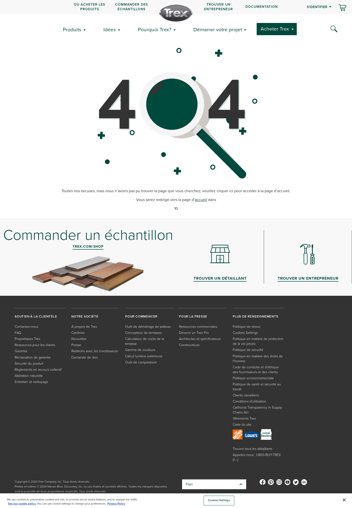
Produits (72, 29)
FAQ (18, 332)
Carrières (77, 332)
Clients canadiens (246, 395)
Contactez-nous (26, 326)
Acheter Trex (275, 28)
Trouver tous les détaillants (252, 448)
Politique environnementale (253, 378)
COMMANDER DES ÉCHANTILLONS (131, 6)
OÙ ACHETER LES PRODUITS (89, 6)
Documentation (261, 6)
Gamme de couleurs (140, 349)
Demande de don (84, 357)
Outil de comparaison (141, 362)
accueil (201, 199)
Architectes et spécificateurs (200, 338)
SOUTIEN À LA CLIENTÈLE (36, 316)
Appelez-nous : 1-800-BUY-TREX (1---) (257, 457)
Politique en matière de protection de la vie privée (258, 341)
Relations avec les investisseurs (94, 351)
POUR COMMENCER (141, 316)
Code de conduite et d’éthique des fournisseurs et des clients (256, 370)
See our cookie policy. (22, 504)
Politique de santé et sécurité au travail (257, 387)
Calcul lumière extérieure (143, 356)
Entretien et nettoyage (31, 381)
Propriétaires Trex (27, 338)
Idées (109, 29)
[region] (176, 500)
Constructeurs (189, 345)
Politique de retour (246, 326)
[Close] (344, 500)
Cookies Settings (245, 332)
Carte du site (242, 424)
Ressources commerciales (198, 326)
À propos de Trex (84, 326)
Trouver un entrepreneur (218, 6)
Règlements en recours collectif (38, 369)
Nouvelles (78, 338)
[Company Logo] (176, 13)
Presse (76, 345)
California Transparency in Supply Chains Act (257, 410)
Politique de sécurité (248, 349)
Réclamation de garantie (33, 357)
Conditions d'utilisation (249, 401)
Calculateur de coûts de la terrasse (144, 341)
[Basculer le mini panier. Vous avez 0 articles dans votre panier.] (342, 8)
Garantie (21, 351)
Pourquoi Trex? (154, 29)
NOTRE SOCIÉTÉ (84, 316)
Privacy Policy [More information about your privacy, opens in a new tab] (116, 504)
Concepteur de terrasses (143, 332)
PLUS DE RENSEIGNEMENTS (255, 316)
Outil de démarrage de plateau (148, 326)
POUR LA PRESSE (193, 316)
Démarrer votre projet (217, 29)
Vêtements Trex (244, 418)
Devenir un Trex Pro (194, 332)
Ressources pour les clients (35, 345)
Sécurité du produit (29, 363)
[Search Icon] (333, 29)
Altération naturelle (29, 375)
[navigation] (176, 7)
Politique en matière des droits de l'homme (258, 359)
